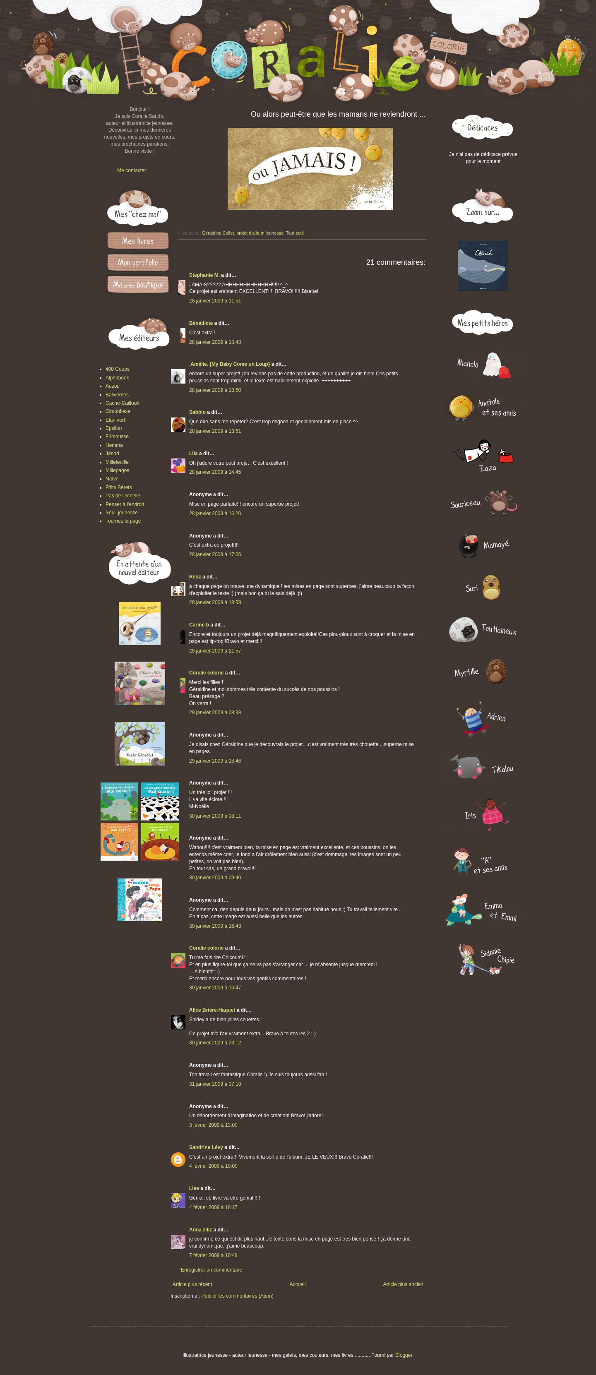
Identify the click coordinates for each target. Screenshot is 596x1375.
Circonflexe (118, 411)
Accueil (298, 1284)
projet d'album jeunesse (260, 232)
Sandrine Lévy (206, 1147)
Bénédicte (201, 323)
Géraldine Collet (218, 232)
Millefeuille (117, 462)
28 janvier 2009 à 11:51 (215, 301)
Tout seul (295, 232)
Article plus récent (192, 1284)
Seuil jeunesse (122, 513)
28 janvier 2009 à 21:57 (215, 651)
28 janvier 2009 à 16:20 (215, 513)
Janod (112, 453)
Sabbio (197, 412)
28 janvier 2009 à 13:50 (215, 390)
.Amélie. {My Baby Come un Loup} (229, 364)
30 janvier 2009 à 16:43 (215, 926)
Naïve (112, 479)
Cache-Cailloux (122, 403)
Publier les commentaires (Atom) (238, 1296)
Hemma (114, 445)
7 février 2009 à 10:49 (213, 1255)
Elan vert (115, 420)
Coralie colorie (206, 673)
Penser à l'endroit (125, 504)
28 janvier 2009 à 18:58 (215, 602)
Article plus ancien (403, 1284)
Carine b (199, 625)
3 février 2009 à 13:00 (213, 1125)
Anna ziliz (200, 1230)
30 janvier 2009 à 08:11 (215, 816)
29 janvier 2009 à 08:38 (215, 712)
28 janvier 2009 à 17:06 (215, 554)
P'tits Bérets (119, 487)
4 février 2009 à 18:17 (213, 1207)
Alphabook (117, 378)
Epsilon (114, 428)
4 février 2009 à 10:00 (213, 1166)
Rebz (195, 577)
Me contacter (131, 170)
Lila (193, 453)
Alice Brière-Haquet (212, 1010)
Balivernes (117, 395)
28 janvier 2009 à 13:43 (215, 342)
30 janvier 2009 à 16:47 (215, 988)
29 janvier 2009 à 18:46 (215, 761)
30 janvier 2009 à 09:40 (215, 878)
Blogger (403, 1355)
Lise (194, 1188)
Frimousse (117, 436)
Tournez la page (123, 521)
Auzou (113, 386)
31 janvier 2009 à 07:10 (215, 1084)
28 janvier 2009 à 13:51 (215, 431)
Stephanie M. (204, 275)
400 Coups (118, 369)
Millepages (117, 470)
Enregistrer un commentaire (211, 1270)
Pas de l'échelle (123, 496)
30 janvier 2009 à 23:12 (215, 1043)
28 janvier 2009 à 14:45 (215, 472)
